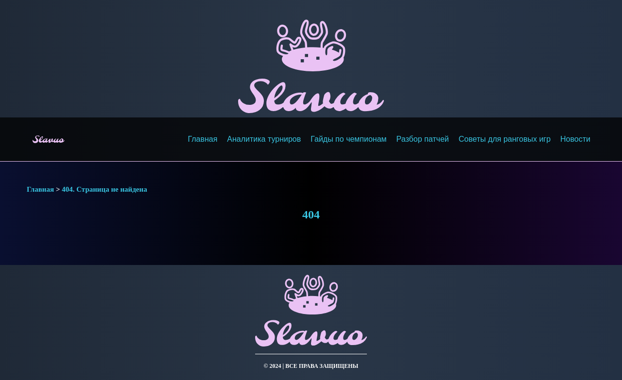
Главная (202, 139)
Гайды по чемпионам (348, 139)
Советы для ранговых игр (505, 139)
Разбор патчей (423, 139)
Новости (575, 139)
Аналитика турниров (264, 139)
